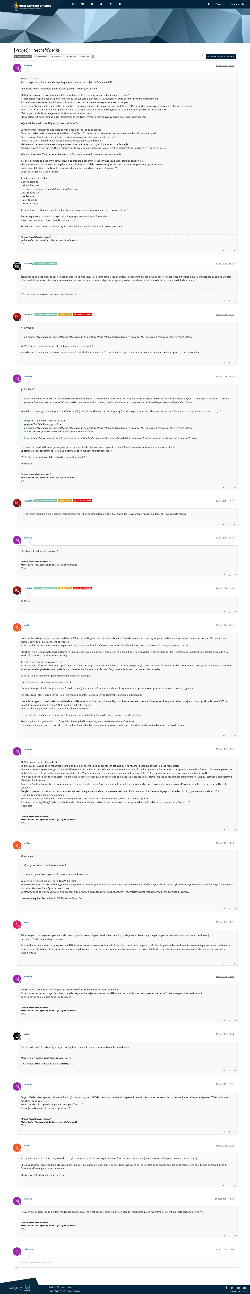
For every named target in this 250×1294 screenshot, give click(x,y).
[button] (208, 4)
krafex (27, 625)
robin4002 (29, 314)
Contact (52, 1287)
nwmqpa (28, 65)
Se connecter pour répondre (221, 56)
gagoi (26, 922)
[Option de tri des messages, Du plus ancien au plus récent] (202, 56)
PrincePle (28, 1249)
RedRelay (28, 263)
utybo (27, 1034)
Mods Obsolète (23, 56)
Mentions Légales (64, 1287)
